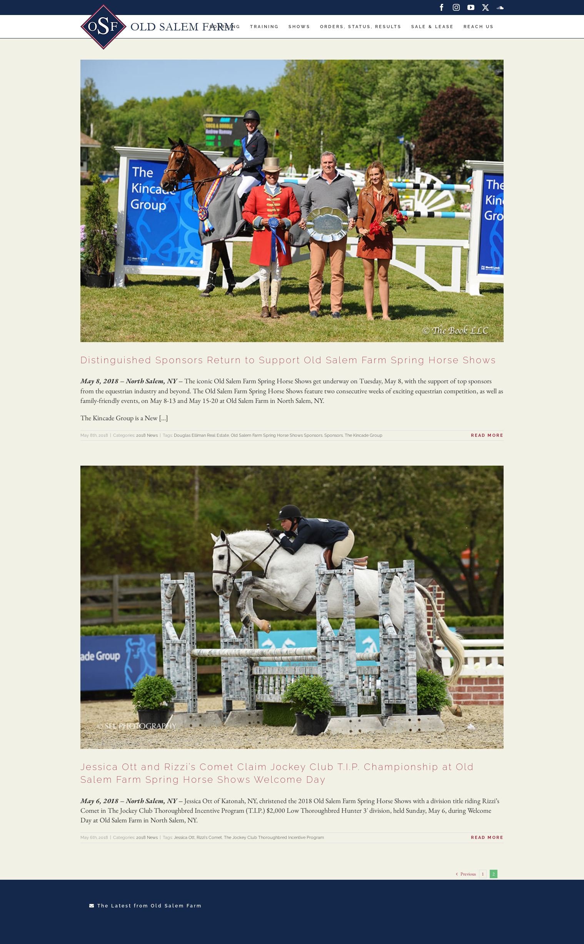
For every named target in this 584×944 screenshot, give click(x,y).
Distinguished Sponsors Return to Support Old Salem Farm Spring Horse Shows (288, 360)
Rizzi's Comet (209, 837)
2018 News (147, 435)
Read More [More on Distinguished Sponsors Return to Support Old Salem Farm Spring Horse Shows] (487, 435)
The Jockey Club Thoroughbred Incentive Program (274, 837)
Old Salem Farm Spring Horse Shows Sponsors (276, 435)
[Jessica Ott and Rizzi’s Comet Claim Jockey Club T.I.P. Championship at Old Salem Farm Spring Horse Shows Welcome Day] (292, 607)
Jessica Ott (184, 837)
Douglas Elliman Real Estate (201, 435)
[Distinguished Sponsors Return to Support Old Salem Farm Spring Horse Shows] (292, 201)
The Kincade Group (363, 435)
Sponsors (333, 435)
